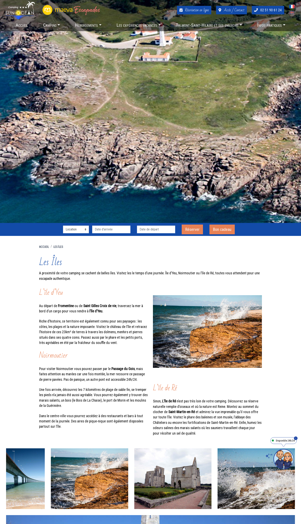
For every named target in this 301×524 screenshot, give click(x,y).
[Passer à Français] (291, 7)
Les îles (58, 246)
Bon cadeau (222, 229)
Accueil (44, 246)
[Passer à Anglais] (291, 13)
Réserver (192, 229)
